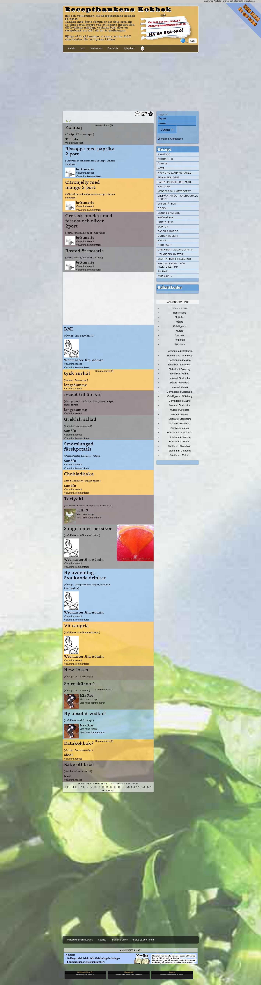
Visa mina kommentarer (88, 176)
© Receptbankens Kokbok (80, 939)
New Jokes (76, 669)
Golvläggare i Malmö (180, 400)
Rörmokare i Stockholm (179, 432)
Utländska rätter (170, 254)
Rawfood (164, 154)
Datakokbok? (78, 743)
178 (102, 790)
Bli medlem (164, 138)
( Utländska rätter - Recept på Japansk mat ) (88, 505)
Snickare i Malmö (180, 428)
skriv (83, 48)
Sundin (70, 431)
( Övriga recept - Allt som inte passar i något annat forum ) (89, 403)
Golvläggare (179, 326)
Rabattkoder (169, 287)
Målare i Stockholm (179, 378)
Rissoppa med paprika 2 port (90, 151)
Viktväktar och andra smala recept (178, 197)
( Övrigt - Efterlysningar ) (79, 134)
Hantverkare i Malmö (180, 360)
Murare (179, 330)
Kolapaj (73, 127)
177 (149, 787)
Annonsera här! (178, 302)
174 (133, 787)
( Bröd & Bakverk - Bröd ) (78, 771)
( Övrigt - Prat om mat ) (77, 690)
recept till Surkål (83, 394)
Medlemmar (96, 48)
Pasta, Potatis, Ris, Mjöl (175, 182)
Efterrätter (167, 203)
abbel (68, 755)
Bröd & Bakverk (169, 213)
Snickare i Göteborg (179, 423)
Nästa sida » (118, 783)
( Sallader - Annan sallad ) (78, 426)
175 (138, 787)
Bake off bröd (79, 764)
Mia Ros (86, 695)
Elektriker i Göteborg (179, 369)
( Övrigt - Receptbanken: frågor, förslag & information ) (87, 586)
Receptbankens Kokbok (118, 9)
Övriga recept (168, 236)
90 (103, 787)
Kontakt (71, 48)
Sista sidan (132, 783)
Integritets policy (120, 939)
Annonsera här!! (131, 950)
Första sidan (84, 783)
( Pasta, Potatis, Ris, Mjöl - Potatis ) (84, 257)
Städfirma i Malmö (179, 455)
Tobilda (71, 139)
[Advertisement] (131, 81)
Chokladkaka (79, 474)
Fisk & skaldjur (169, 177)
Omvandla (113, 48)
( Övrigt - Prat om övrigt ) (78, 676)
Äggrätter (165, 159)
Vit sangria (76, 625)
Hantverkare (179, 312)
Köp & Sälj (165, 276)
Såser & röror (168, 231)
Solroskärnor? (79, 683)
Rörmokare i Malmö (179, 441)
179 (108, 790)
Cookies (102, 939)
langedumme (75, 385)
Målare (179, 321)
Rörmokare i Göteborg (179, 437)
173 (128, 787)
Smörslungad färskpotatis (78, 446)
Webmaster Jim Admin (84, 360)
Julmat (162, 271)
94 (119, 787)
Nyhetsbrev (129, 48)
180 (113, 790)
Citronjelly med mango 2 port (82, 185)
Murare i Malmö (179, 414)
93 (115, 787)
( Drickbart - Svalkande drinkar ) (82, 535)
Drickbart (165, 245)
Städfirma (180, 344)
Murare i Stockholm (179, 405)
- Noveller (69, 954)
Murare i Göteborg (179, 409)
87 (91, 787)
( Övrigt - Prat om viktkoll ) (79, 335)
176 (143, 787)
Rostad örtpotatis (84, 250)
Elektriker (180, 317)
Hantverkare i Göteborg (179, 355)
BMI (68, 329)
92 (111, 787)
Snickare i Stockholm (179, 418)
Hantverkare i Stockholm (180, 351)
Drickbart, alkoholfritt (175, 249)
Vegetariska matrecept (174, 191)
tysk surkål (77, 373)
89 (99, 787)
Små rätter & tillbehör (174, 259)
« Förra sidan (100, 783)
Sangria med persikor (88, 528)
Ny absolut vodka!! (85, 713)
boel (67, 776)
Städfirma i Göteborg (180, 450)
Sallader (164, 186)
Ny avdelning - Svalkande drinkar (85, 575)
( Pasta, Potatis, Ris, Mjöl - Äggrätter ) (85, 232)
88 (95, 787)
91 (107, 787)
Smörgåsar (166, 217)
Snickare (179, 335)
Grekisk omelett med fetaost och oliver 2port (88, 221)
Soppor (163, 226)
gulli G (82, 510)
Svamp (162, 240)
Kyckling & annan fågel (174, 173)
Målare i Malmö (179, 387)
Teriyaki (73, 498)
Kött (161, 168)
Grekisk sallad (80, 419)
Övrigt (162, 163)
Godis (162, 208)
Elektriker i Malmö (179, 373)
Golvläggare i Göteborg (179, 396)
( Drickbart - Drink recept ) (79, 720)
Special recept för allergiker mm (171, 265)
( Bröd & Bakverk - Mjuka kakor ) (82, 480)
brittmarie (85, 169)
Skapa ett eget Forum (143, 939)
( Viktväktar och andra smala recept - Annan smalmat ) (90, 162)
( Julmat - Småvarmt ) (76, 380)
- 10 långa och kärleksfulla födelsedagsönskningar (92, 958)
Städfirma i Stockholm (179, 446)
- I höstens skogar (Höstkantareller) (84, 962)
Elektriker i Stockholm (179, 364)
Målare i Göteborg (179, 382)
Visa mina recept (74, 142)
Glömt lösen (176, 138)
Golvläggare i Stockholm (179, 391)
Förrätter (165, 222)
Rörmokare (179, 339)
